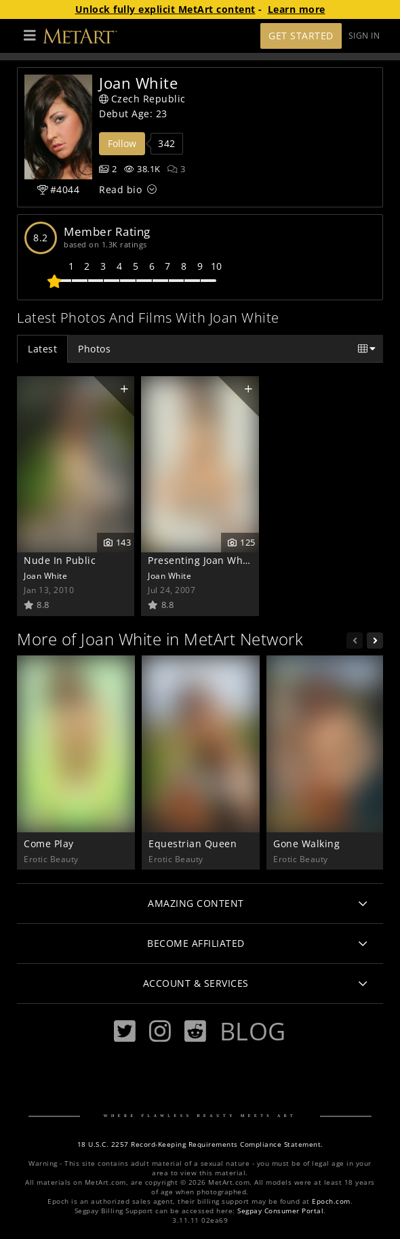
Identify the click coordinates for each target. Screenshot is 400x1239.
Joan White (45, 575)
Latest (42, 348)
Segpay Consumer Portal (280, 1210)
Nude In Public (60, 560)
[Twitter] (125, 1031)
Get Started (301, 35)
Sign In (364, 35)
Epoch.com (331, 1201)
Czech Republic (142, 98)
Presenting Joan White (202, 560)
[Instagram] (160, 1031)
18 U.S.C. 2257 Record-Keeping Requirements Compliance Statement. (200, 1144)
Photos (94, 348)
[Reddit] (195, 1031)
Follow (122, 143)
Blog (253, 1031)
